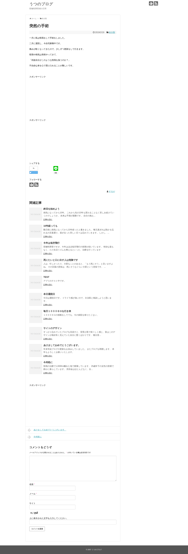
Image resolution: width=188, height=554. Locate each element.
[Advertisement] (72, 96)
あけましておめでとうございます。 (61, 345)
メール (33, 494)
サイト (32, 503)
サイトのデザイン (52, 328)
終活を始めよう (51, 209)
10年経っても (50, 226)
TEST (46, 277)
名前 (32, 484)
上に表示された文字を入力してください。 (48, 518)
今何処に (48, 362)
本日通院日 (49, 294)
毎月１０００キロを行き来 (57, 311)
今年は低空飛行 (51, 243)
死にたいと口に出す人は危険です (60, 260)
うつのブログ (41, 4)
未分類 (112, 32)
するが (112, 191)
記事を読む (47, 219)
